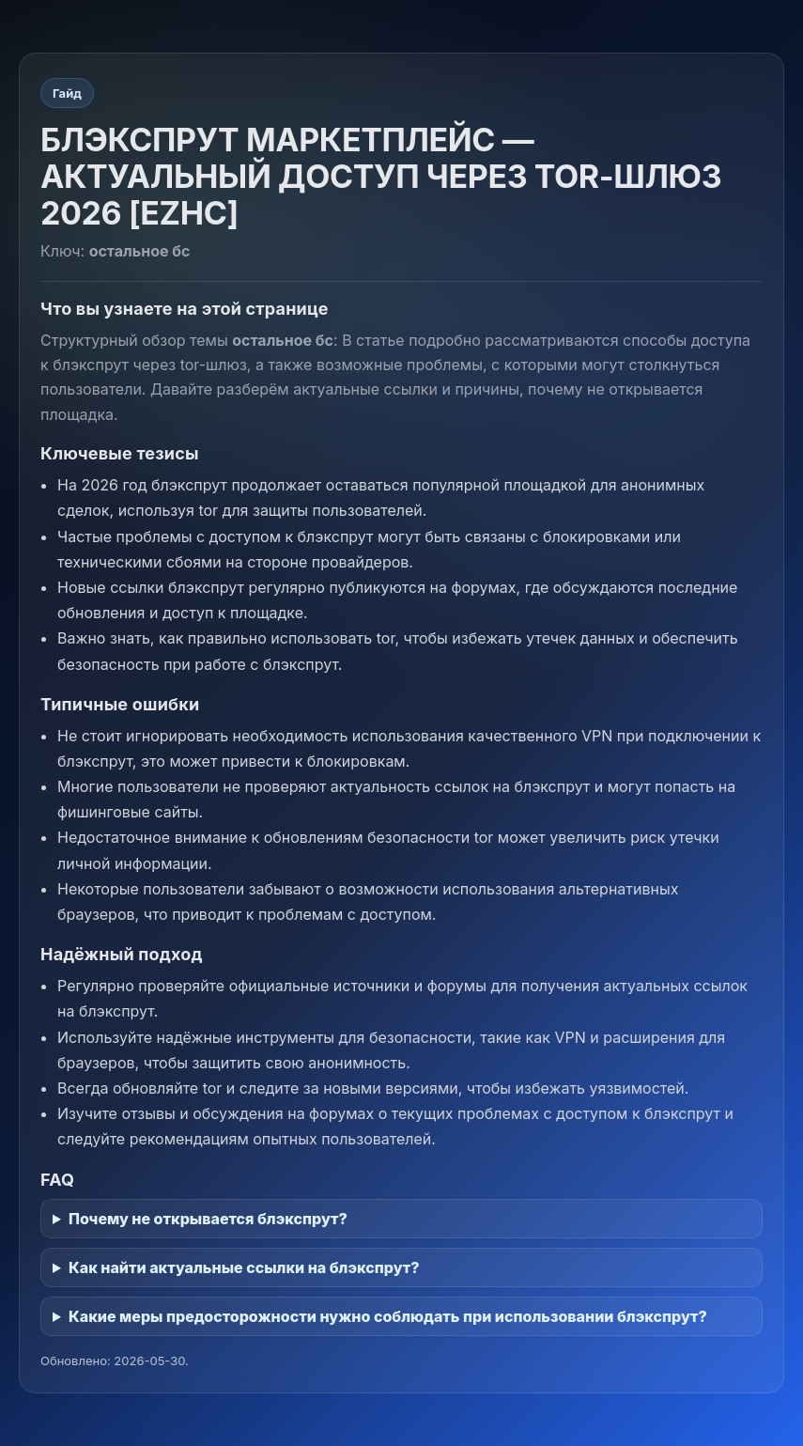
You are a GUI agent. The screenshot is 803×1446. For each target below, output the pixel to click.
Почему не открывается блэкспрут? (208, 1218)
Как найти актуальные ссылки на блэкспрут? (244, 1267)
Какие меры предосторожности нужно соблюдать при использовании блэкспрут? (388, 1316)
